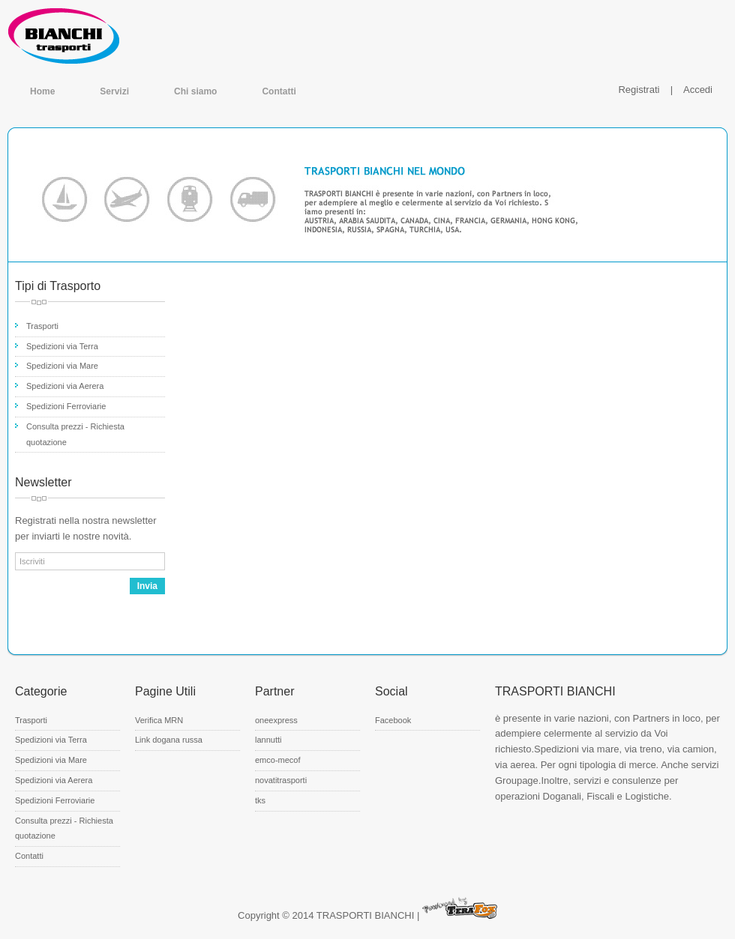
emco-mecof (278, 759)
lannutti (268, 739)
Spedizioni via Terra (62, 346)
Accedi (697, 89)
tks (260, 800)
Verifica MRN (159, 720)
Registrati (638, 89)
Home (42, 91)
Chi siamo (195, 91)
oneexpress (276, 720)
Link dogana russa (168, 739)
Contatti (279, 91)
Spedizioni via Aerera (65, 385)
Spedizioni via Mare (62, 365)
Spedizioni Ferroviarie (66, 406)
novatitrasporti (281, 780)
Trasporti (42, 325)
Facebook (393, 720)
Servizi (114, 91)
